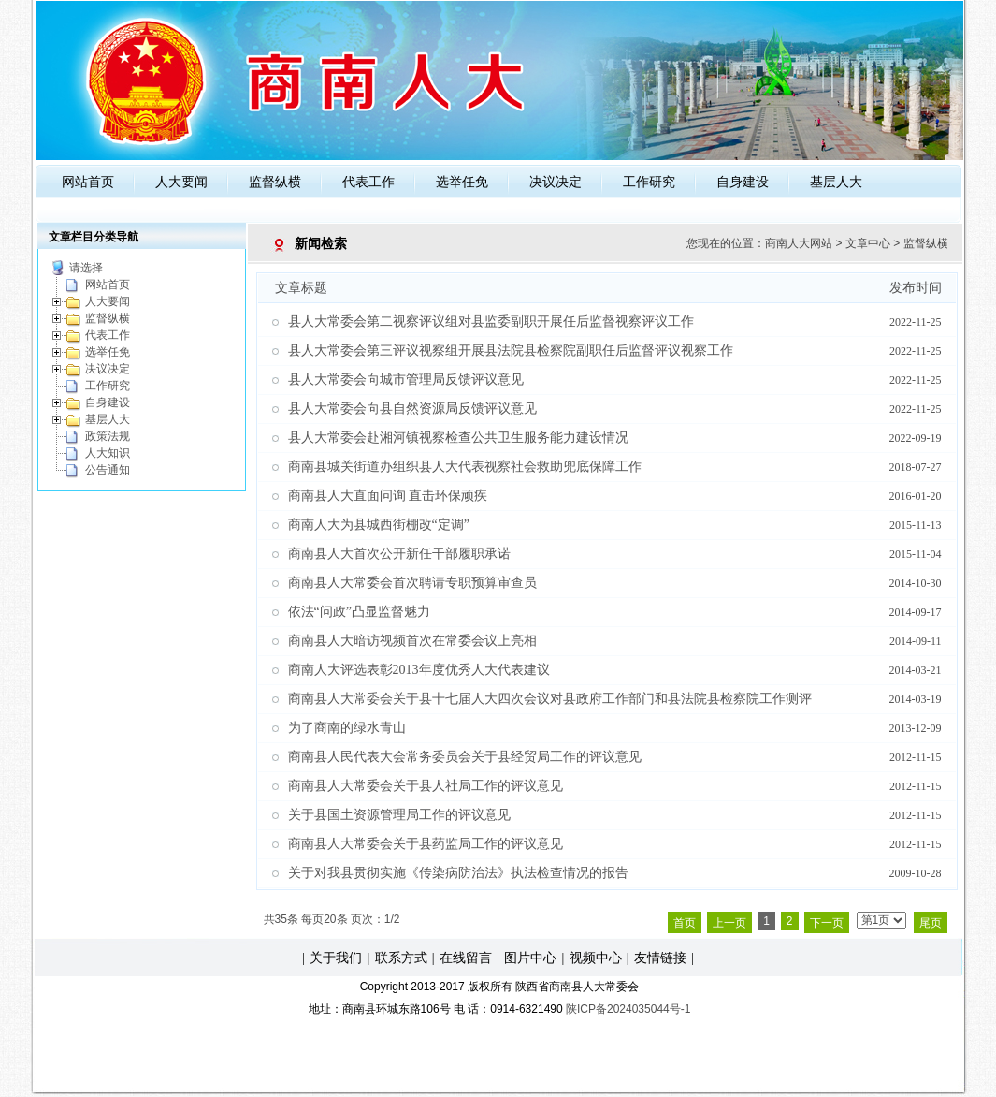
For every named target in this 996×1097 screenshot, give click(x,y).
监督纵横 (275, 181)
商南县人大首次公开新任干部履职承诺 (399, 554)
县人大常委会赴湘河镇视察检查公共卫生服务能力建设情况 (458, 438)
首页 (684, 922)
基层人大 (836, 181)
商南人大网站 (798, 243)
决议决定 (555, 181)
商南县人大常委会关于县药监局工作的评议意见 (425, 844)
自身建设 (742, 181)
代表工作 (368, 181)
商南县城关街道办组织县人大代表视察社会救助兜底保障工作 (465, 467)
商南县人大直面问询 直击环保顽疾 (388, 496)
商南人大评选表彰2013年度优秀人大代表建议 (419, 670)
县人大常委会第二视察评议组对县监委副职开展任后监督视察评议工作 (491, 321)
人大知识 (107, 453)
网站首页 (88, 181)
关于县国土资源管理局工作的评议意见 (399, 815)
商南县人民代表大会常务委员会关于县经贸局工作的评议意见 (465, 757)
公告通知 (107, 469)
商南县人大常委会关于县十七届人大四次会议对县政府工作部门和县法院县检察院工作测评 (550, 699)
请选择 (86, 267)
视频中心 (596, 957)
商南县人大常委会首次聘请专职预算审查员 (412, 583)
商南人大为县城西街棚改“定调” (378, 525)
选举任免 (462, 181)
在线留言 (466, 957)
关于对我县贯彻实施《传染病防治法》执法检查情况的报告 (458, 873)
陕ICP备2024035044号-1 (628, 1009)
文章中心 (867, 243)
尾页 (930, 922)
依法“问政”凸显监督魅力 (359, 612)
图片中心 (530, 957)
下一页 (827, 922)
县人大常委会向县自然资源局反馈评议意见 (412, 409)
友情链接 (660, 957)
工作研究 (649, 181)
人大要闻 (181, 181)
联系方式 (401, 957)
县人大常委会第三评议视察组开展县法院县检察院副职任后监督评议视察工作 (510, 351)
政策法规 (107, 436)
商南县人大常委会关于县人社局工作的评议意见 (425, 786)
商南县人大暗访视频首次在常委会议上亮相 (412, 641)
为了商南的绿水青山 (347, 728)
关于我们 (336, 957)
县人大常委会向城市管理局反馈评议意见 (406, 380)
